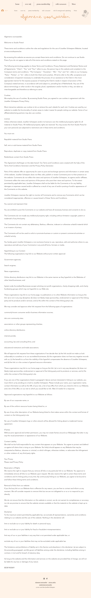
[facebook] (47, 579)
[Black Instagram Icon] (44, 579)
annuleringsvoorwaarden (45, 585)
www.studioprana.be (13, 51)
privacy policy (52, 582)
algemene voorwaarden (41, 582)
